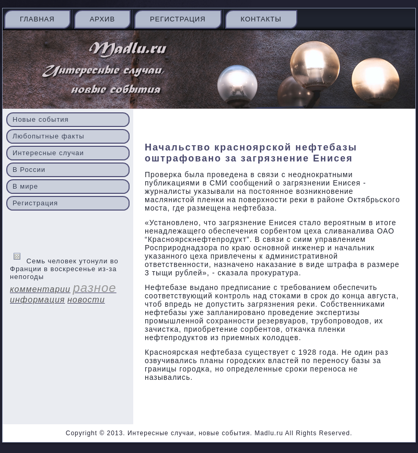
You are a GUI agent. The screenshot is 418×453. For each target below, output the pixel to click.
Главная (37, 19)
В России (29, 169)
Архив (102, 19)
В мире (25, 186)
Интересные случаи (48, 153)
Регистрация (177, 19)
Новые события (41, 119)
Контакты (261, 19)
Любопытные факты (49, 136)
